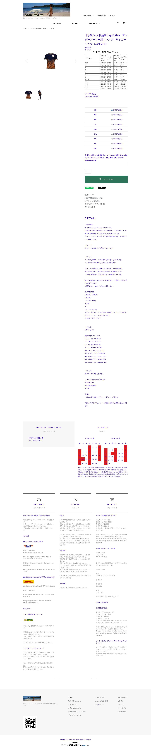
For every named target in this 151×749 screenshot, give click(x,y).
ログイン (112, 15)
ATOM (101, 704)
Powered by (75, 744)
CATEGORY (57, 23)
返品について (89, 195)
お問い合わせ (122, 711)
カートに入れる (106, 179)
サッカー (51, 28)
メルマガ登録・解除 (101, 701)
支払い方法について (74, 708)
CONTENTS (93, 23)
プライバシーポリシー (75, 715)
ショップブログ (100, 697)
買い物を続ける (90, 207)
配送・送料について (74, 701)
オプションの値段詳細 (92, 201)
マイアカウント (88, 15)
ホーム (25, 28)
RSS (96, 704)
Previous (26, 61)
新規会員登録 (101, 15)
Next (75, 61)
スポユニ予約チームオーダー (38, 28)
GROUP (75, 23)
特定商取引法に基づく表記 (93, 198)
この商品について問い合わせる (95, 204)
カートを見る (122, 708)
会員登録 (120, 701)
